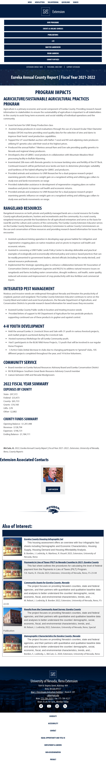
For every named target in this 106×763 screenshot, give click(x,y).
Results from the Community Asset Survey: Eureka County (52, 609)
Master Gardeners (53, 47)
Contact (53, 730)
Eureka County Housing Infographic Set (43, 539)
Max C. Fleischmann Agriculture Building (47, 692)
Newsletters (40, 2)
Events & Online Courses (53, 28)
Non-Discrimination (53, 752)
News (30, 2)
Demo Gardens (53, 53)
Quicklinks (66, 2)
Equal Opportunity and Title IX (53, 737)
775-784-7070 (47, 698)
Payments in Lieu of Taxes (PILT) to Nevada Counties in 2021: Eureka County (61, 562)
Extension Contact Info (34, 67)
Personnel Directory (54, 67)
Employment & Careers (53, 745)
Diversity (53, 716)
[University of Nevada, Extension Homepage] (53, 674)
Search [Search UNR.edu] (75, 2)
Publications (53, 34)
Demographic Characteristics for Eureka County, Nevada (52, 635)
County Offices (53, 59)
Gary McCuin (53, 489)
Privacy (53, 759)
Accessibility (53, 723)
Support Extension (73, 67)
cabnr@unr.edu (53, 695)
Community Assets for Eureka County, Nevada (47, 582)
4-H (53, 41)
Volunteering (53, 2)
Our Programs (53, 22)
